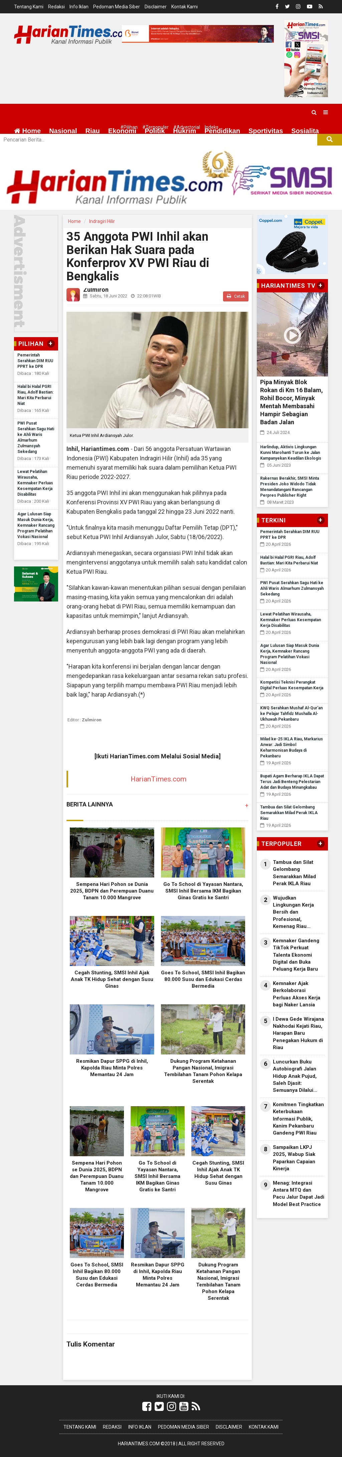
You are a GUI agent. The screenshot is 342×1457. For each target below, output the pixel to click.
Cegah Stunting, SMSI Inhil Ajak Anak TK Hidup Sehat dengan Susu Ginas (112, 979)
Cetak (236, 296)
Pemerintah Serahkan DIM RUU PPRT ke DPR (35, 361)
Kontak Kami (184, 6)
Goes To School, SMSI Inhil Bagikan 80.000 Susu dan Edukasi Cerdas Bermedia (203, 979)
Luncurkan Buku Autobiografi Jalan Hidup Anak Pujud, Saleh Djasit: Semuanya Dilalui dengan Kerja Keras (296, 1076)
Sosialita (305, 131)
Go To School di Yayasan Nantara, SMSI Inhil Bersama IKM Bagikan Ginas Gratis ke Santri (203, 891)
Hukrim (184, 131)
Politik (155, 131)
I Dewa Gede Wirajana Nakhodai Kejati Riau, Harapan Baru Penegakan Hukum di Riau (298, 1033)
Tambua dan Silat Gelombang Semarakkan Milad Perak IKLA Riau (289, 813)
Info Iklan (79, 6)
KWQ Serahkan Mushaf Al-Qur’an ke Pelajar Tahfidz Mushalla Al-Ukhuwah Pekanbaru (291, 714)
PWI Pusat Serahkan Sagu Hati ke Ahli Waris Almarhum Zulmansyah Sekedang (292, 588)
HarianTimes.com (158, 779)
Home (27, 131)
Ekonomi (122, 131)
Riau (92, 131)
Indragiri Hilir (102, 221)
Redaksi (56, 6)
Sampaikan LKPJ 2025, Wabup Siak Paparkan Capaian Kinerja (294, 1158)
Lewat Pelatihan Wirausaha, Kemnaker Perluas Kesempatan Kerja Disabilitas (35, 483)
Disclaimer (156, 6)
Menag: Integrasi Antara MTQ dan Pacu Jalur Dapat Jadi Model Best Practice (298, 1193)
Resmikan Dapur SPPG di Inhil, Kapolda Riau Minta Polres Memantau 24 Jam (112, 1067)
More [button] (52, 147)
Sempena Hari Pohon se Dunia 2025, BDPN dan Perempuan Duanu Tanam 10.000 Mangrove (112, 891)
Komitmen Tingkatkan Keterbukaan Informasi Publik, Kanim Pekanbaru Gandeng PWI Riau (298, 1119)
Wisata (24, 147)
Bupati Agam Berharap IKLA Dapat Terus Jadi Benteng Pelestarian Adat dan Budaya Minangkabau (292, 782)
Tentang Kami (28, 6)
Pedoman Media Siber (116, 6)
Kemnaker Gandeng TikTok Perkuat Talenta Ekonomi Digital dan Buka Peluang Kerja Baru (296, 955)
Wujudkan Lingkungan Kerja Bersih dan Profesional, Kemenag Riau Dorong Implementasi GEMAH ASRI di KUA (298, 912)
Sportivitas (265, 131)
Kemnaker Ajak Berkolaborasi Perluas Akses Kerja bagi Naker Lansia (296, 994)
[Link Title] (146, 1406)
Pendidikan (222, 131)
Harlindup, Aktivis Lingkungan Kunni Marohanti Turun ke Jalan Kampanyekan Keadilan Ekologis (290, 453)
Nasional (63, 131)
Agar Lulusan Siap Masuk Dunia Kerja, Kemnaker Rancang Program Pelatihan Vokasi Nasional (35, 525)
